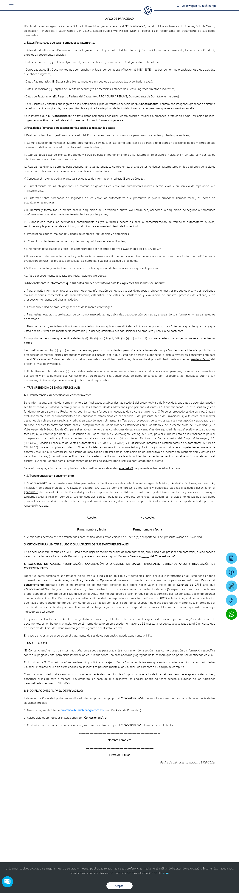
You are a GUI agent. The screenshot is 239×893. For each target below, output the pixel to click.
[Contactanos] (178, 5)
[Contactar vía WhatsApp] (231, 614)
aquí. (166, 873)
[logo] (147, 13)
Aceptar (119, 886)
